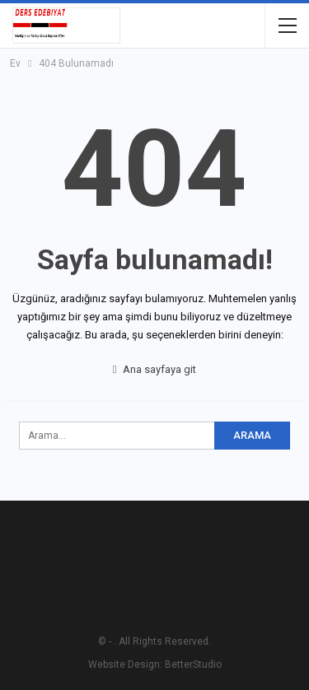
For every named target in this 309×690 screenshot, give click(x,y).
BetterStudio (193, 664)
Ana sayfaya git (155, 369)
